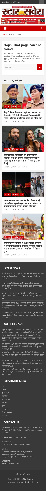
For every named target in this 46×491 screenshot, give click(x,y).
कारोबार (4, 402)
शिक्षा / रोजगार (7, 412)
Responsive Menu (41, 2)
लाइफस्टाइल (6, 399)
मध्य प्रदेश (15, 195)
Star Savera (22, 121)
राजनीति (4, 396)
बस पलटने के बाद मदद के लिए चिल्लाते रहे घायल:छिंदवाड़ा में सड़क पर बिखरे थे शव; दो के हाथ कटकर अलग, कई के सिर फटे (22, 203)
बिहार (14, 107)
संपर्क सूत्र (5, 415)
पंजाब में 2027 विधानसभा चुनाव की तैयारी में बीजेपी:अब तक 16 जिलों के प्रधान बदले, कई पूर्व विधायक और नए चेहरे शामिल (23, 353)
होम (3, 386)
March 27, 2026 (10, 121)
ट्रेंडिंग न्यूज (7, 107)
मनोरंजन (4, 409)
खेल (3, 406)
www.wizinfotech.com (28, 482)
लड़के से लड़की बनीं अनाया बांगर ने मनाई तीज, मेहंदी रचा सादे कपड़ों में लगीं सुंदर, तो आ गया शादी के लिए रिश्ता (22, 330)
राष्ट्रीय (4, 389)
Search (39, 67)
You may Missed (13, 80)
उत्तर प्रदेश (7, 149)
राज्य (19, 107)
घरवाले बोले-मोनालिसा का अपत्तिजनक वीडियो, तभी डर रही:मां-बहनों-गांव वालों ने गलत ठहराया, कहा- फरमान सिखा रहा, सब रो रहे (22, 159)
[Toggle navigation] (5, 28)
